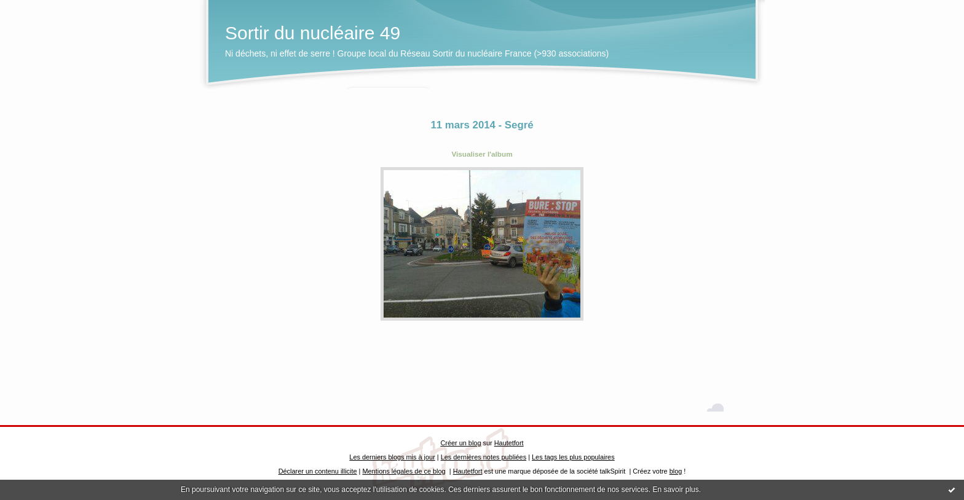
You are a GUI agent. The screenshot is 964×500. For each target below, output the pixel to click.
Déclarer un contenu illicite (318, 471)
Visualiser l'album (481, 154)
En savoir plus (675, 489)
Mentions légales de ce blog (403, 471)
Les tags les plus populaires (573, 457)
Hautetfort (509, 443)
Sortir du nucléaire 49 (312, 33)
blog (676, 471)
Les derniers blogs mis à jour (392, 457)
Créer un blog (460, 443)
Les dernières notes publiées (483, 457)
